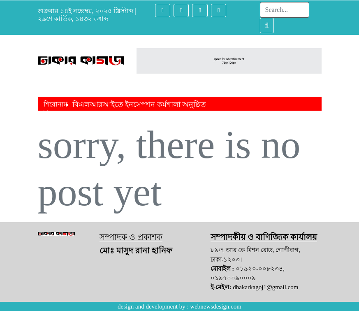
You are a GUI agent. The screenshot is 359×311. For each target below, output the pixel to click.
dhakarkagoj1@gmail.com (265, 287)
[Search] (284, 10)
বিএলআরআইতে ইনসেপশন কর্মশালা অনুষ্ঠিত (139, 104)
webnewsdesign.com (215, 306)
